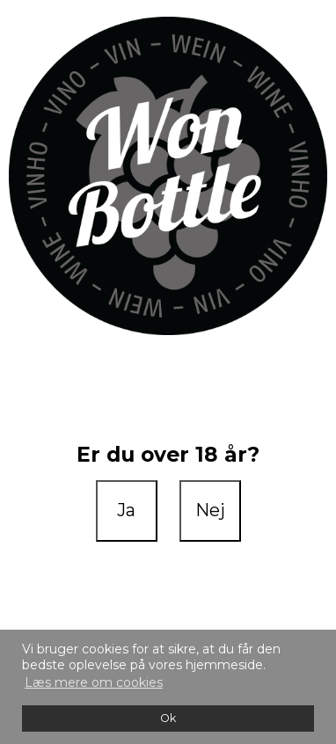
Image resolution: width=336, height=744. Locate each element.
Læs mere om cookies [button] (94, 682)
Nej (210, 510)
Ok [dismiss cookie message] (168, 718)
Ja (126, 510)
